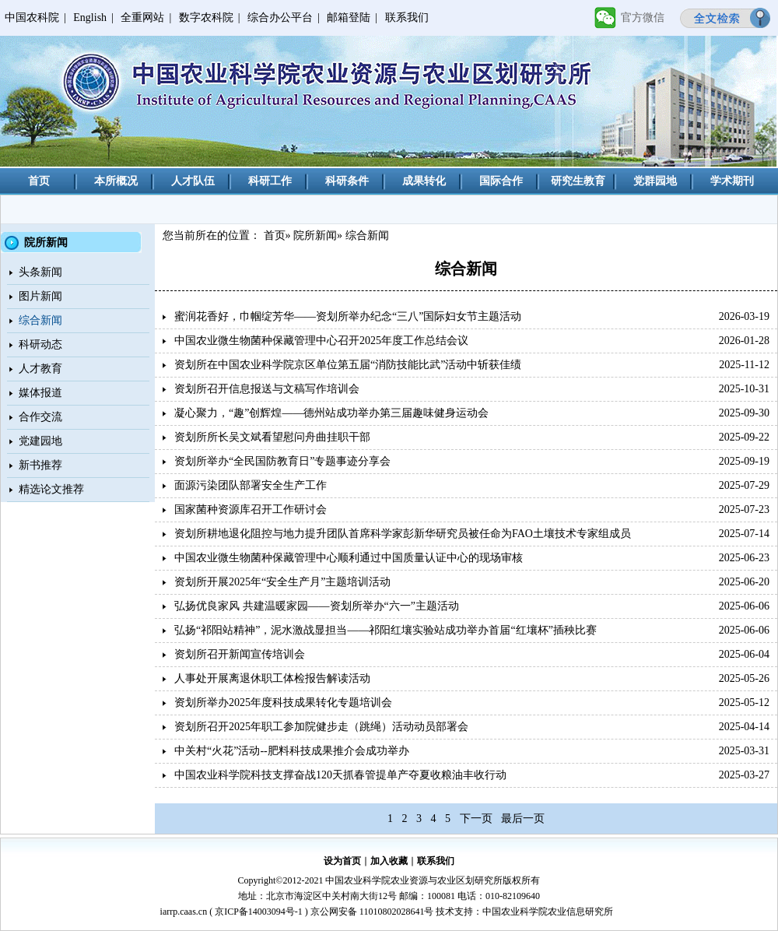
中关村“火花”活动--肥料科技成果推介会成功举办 (291, 751)
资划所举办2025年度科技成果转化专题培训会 (283, 702)
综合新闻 (40, 320)
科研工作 (270, 181)
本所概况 (116, 181)
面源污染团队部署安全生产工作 (250, 485)
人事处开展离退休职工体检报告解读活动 (272, 678)
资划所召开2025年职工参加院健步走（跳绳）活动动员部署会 (321, 727)
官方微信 (642, 17)
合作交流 (40, 417)
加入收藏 (389, 860)
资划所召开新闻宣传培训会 (239, 654)
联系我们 (407, 17)
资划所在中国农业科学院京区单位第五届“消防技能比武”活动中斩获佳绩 (347, 365)
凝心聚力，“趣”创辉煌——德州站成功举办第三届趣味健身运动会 (331, 413)
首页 (39, 181)
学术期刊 (732, 181)
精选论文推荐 (51, 489)
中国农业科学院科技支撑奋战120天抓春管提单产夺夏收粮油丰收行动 (340, 775)
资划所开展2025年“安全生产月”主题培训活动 (282, 582)
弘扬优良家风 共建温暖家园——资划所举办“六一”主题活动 (316, 606)
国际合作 (501, 181)
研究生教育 (578, 181)
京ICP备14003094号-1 (259, 911)
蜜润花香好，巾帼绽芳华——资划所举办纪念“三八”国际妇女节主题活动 (347, 316)
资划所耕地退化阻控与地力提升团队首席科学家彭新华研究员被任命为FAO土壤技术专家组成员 (402, 533)
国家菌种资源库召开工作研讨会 (250, 509)
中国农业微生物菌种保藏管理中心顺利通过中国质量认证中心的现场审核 (348, 558)
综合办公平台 (280, 17)
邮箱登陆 (348, 17)
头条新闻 (40, 272)
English (90, 17)
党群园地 (655, 181)
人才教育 (40, 368)
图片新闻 (40, 296)
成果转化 (424, 181)
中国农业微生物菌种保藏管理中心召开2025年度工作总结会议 (321, 340)
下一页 (476, 818)
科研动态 (40, 344)
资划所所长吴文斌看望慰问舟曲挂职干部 (272, 437)
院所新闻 (315, 235)
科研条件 (347, 181)
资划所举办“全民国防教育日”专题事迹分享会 (282, 461)
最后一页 (523, 818)
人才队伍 (193, 181)
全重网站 (142, 17)
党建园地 (40, 441)
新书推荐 (40, 465)
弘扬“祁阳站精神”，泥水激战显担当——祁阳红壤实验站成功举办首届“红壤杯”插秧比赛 (385, 630)
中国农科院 (32, 17)
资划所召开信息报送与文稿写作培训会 (266, 389)
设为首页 (342, 860)
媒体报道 (40, 393)
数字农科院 (206, 17)
